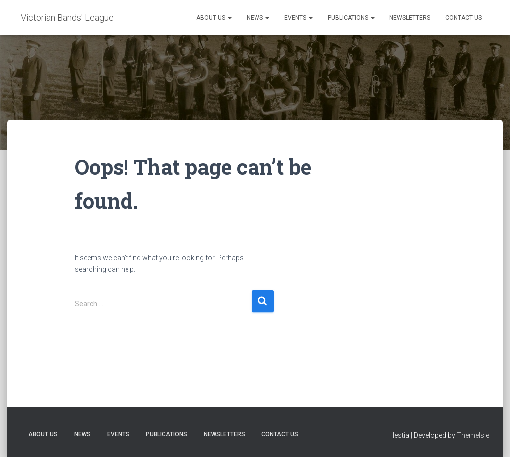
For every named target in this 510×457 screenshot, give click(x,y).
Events (298, 17)
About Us (214, 17)
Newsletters (409, 17)
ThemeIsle (473, 435)
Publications (351, 17)
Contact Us (463, 17)
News (258, 17)
